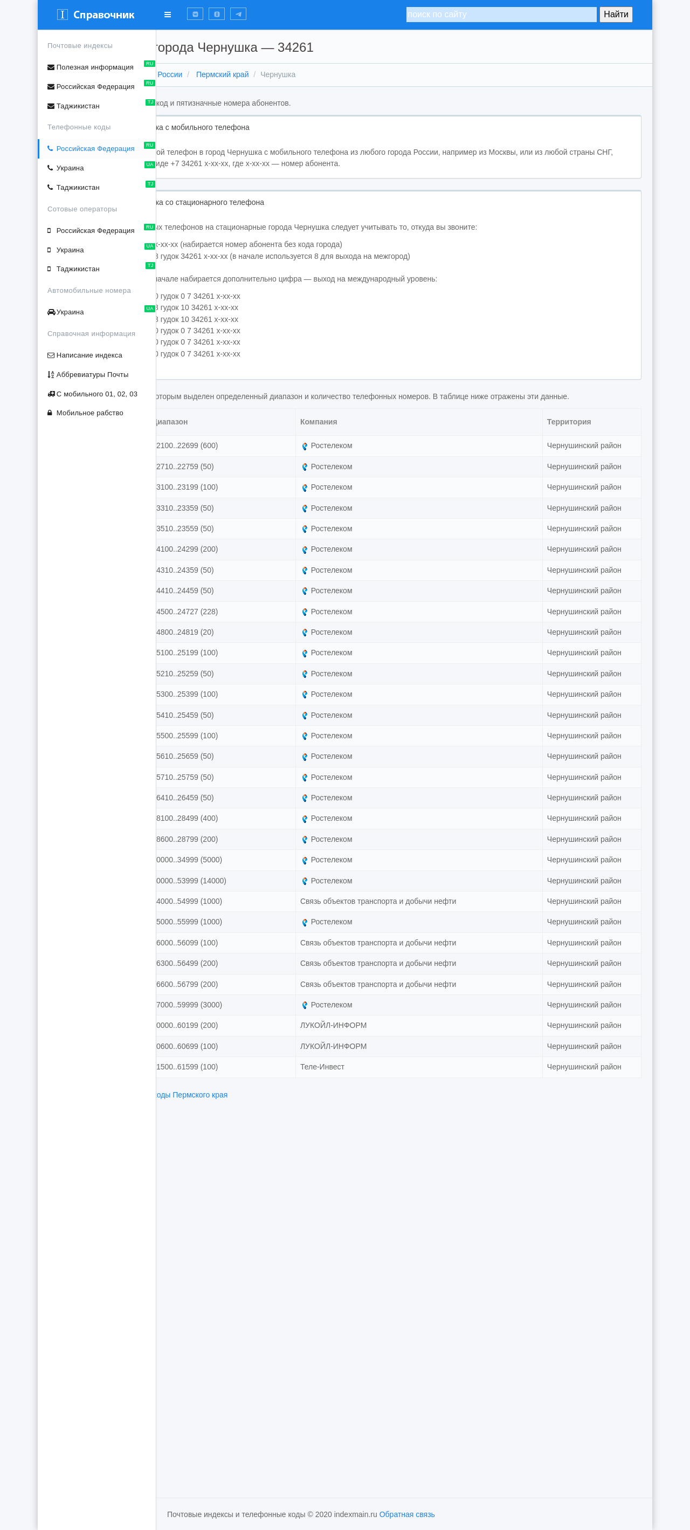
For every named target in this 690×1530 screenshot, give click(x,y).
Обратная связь (407, 1514)
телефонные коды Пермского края (285, 1463)
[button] (195, 13)
